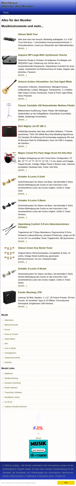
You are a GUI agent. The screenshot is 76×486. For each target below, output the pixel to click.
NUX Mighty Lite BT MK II (32, 126)
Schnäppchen (10, 353)
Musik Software (11, 387)
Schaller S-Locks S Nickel (32, 268)
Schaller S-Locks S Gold (31, 176)
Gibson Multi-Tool (28, 34)
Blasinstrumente (11, 325)
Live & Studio (10, 348)
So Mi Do (8, 402)
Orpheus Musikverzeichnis (16, 406)
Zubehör (8, 362)
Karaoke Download (13, 383)
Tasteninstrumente (12, 357)
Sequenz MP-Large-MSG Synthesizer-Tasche (42, 55)
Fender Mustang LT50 (30, 292)
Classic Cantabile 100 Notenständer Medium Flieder (46, 105)
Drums (7, 329)
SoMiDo (16, 465)
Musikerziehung (11, 378)
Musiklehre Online (12, 397)
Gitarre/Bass (10, 339)
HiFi (6, 343)
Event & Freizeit (11, 334)
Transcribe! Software (13, 392)
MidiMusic (9, 373)
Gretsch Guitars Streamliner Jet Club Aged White (45, 81)
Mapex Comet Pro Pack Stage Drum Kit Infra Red (45, 153)
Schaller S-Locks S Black (32, 200)
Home (6, 12)
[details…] (22, 48)
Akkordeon (9, 320)
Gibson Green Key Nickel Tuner (35, 248)
